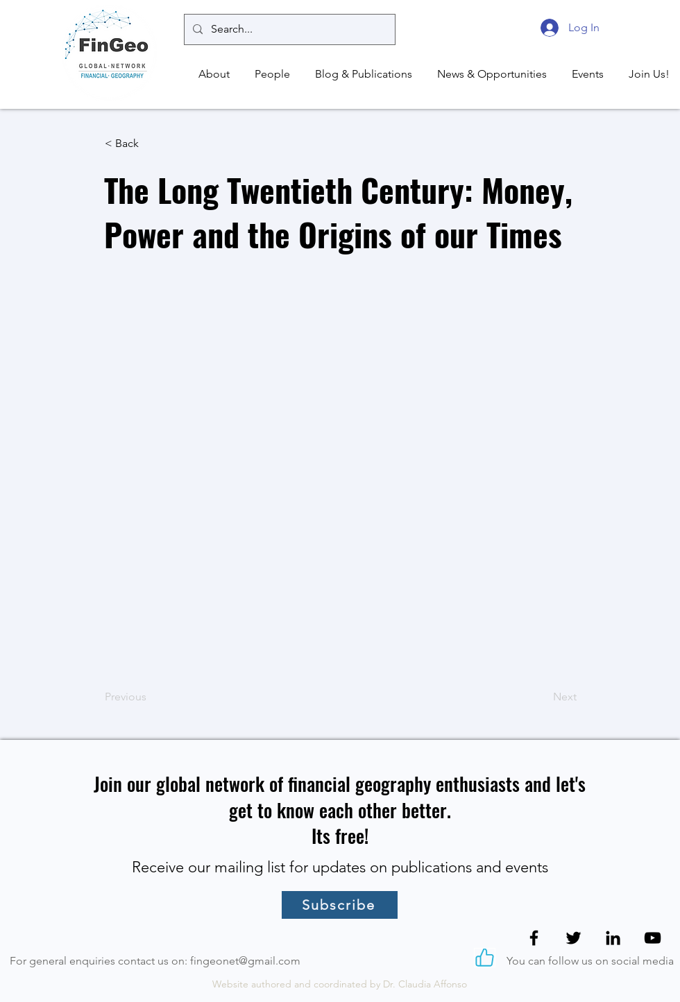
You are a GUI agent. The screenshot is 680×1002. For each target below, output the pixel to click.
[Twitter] (573, 938)
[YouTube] (653, 938)
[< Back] (150, 143)
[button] (212, 74)
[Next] (542, 697)
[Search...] (288, 29)
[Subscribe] (340, 905)
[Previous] (150, 697)
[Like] (484, 957)
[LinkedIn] (613, 938)
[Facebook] (534, 938)
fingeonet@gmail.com (245, 960)
